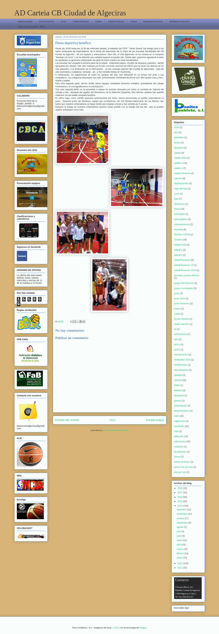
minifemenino (180, 365)
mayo (180, 540)
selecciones (180, 441)
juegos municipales (183, 288)
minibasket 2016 (182, 359)
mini (176, 339)
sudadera (178, 446)
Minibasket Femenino (153, 21)
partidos (178, 390)
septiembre (182, 522)
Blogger (142, 627)
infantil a (178, 250)
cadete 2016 (180, 158)
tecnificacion (180, 451)
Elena (177, 209)
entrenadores (180, 219)
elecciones (179, 204)
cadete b (178, 168)
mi (175, 329)
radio (176, 416)
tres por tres (180, 472)
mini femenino (181, 354)
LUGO (115, 627)
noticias (178, 380)
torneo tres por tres (183, 467)
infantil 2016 (180, 244)
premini (177, 400)
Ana (176, 132)
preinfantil (179, 395)
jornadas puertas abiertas (186, 275)
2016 (176, 127)
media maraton (181, 324)
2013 (180, 563)
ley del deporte (181, 319)
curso (177, 193)
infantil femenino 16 (183, 265)
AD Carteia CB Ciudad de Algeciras (70, 13)
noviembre (182, 514)
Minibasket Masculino (179, 21)
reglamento (179, 421)
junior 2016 (179, 298)
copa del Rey (180, 188)
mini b (177, 349)
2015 (180, 501)
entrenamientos (182, 224)
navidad (178, 375)
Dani (176, 199)
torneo (177, 456)
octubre (181, 518)
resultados (179, 426)
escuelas (178, 229)
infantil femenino (182, 260)
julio (179, 531)
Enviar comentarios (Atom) (116, 430)
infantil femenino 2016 (185, 270)
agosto (180, 527)
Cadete (98, 21)
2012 (180, 567)
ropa (176, 431)
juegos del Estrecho (184, 283)
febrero (180, 553)
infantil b (178, 255)
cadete (177, 153)
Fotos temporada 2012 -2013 (30, 27)
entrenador (179, 214)
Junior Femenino (46, 21)
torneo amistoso (182, 462)
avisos (177, 142)
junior (177, 293)
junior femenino (181, 303)
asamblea (179, 137)
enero (180, 557)
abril (179, 544)
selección (178, 436)
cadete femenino (182, 173)
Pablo (177, 385)
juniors (177, 308)
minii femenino (181, 370)
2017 (180, 492)
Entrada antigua (155, 420)
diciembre (182, 509)
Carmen (178, 178)
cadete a (178, 163)
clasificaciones (181, 183)
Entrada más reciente (67, 420)
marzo (180, 549)
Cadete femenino (81, 21)
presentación (180, 405)
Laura (177, 314)
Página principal (24, 21)
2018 (180, 488)
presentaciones (181, 410)
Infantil (134, 21)
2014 (180, 505)
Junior (63, 21)
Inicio (112, 420)
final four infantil (182, 234)
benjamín (178, 147)
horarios (178, 239)
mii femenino (180, 334)
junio (179, 536)
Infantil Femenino (116, 21)
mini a (177, 344)
